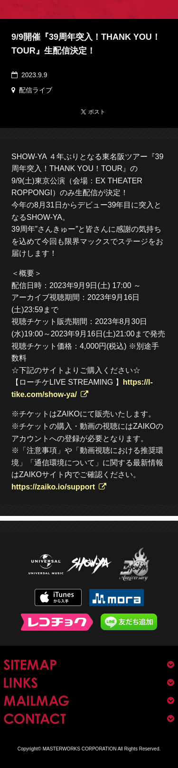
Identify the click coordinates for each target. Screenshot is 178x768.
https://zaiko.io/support (53, 487)
